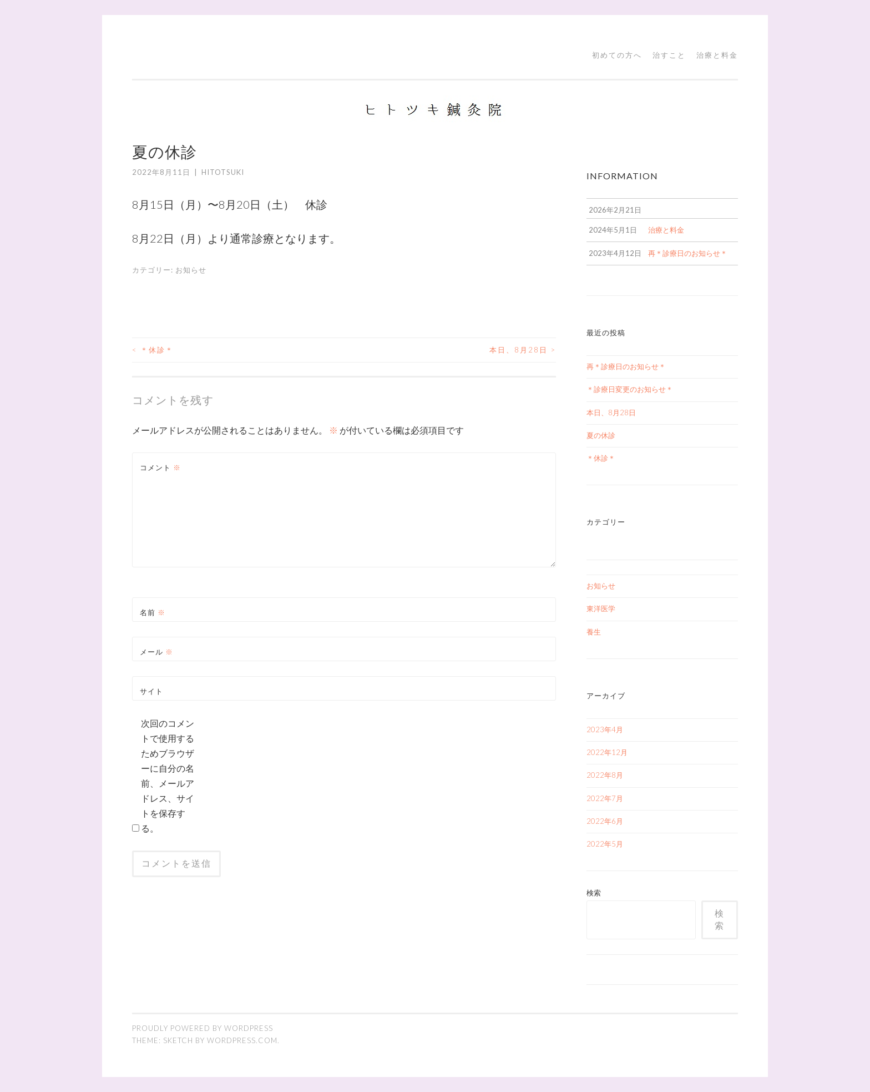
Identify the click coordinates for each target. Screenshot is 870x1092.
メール (156, 651)
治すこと (669, 55)
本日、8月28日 (522, 349)
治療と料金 (717, 55)
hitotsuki (222, 172)
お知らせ (190, 269)
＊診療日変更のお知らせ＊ (629, 389)
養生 (593, 631)
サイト (151, 691)
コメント (160, 467)
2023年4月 (604, 729)
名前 (152, 612)
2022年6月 (604, 821)
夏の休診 (600, 435)
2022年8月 (604, 775)
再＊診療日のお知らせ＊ (626, 366)
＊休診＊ (153, 349)
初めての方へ (617, 55)
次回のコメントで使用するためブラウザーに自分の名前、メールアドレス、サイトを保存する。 (167, 775)
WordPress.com (242, 1040)
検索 (593, 892)
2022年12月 (607, 752)
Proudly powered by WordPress (202, 1028)
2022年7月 (604, 798)
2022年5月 (604, 843)
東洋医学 (600, 608)
